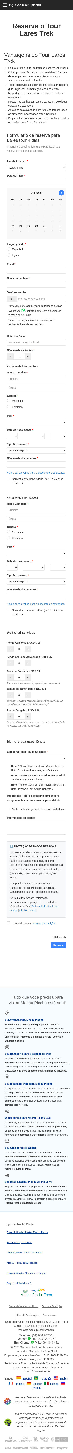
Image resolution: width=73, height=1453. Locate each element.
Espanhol (15, 249)
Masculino (15, 400)
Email (11, 264)
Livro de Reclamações (28, 1315)
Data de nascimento (20, 429)
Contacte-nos (49, 1315)
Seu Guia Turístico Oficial (20, 1147)
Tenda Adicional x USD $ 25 (24, 642)
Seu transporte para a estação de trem (28, 1053)
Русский (36, 1387)
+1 (11, 298)
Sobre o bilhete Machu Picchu (23, 1306)
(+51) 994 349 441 (47, 1342)
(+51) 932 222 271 (44, 1338)
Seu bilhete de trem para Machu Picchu (29, 1083)
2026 (39, 192)
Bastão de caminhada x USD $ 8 (26, 688)
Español (27, 1378)
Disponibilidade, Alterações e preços (26, 1273)
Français (19, 1383)
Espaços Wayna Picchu (19, 1242)
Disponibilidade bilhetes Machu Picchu (27, 1232)
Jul (33, 192)
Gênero (12, 395)
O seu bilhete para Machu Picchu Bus (28, 1117)
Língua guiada (17, 244)
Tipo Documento (18, 444)
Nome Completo (18, 372)
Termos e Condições (44, 923)
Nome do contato (18, 278)
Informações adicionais (21, 817)
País (11, 415)
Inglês (13, 255)
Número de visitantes (21, 350)
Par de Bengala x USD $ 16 (23, 710)
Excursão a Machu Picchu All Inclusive (28, 1181)
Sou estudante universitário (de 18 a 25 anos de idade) (35, 481)
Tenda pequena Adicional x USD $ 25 (29, 657)
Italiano (54, 1383)
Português (46, 1378)
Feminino (15, 406)
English (64, 1378)
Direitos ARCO (27, 910)
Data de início (16, 175)
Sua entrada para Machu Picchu (24, 1019)
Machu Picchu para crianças (22, 1262)
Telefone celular (16, 292)
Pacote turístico (18, 161)
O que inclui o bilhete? (19, 1283)
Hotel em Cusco (16, 336)
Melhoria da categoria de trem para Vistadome (36, 809)
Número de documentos (23, 458)
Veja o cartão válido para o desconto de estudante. (36, 472)
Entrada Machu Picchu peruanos (24, 1252)
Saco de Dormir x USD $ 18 (23, 671)
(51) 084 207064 (43, 1335)
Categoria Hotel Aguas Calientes (28, 751)
